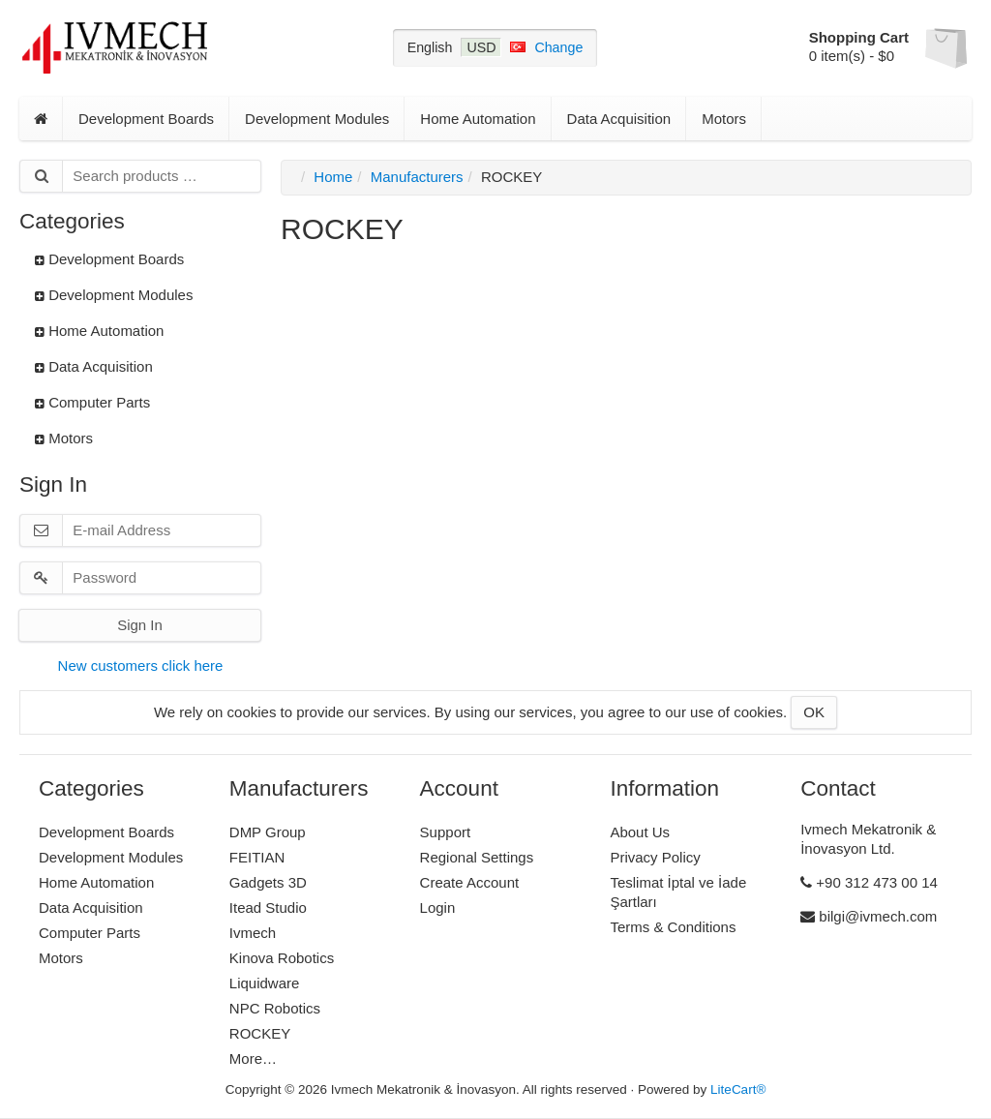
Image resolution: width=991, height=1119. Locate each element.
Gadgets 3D (268, 882)
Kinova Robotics (281, 958)
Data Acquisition (619, 118)
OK (814, 712)
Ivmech (252, 932)
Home (333, 176)
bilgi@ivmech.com (868, 916)
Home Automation (477, 118)
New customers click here (141, 665)
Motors (724, 118)
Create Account (470, 882)
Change (558, 47)
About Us (640, 832)
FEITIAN (257, 857)
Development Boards (146, 118)
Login (438, 907)
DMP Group (267, 832)
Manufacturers (417, 176)
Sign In (140, 625)
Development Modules (317, 118)
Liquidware (264, 983)
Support (445, 832)
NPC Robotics (274, 1008)
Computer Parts (92, 402)
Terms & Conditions (673, 927)
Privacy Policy (655, 857)
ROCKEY (259, 1033)
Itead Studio (268, 907)
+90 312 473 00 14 (869, 882)
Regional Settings (477, 857)
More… (253, 1058)
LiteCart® (738, 1089)
